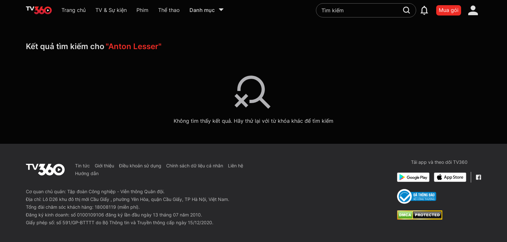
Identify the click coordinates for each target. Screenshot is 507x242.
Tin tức (82, 165)
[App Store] (450, 177)
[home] (39, 10)
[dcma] (419, 218)
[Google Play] (413, 177)
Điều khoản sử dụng (140, 165)
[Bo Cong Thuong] (416, 196)
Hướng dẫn (87, 173)
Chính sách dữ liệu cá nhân (194, 165)
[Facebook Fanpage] (478, 177)
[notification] (424, 10)
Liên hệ (235, 165)
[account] (473, 10)
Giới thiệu (104, 165)
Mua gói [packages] (448, 10)
